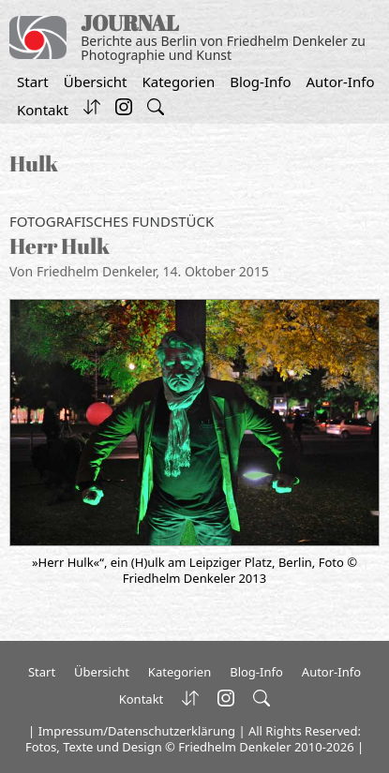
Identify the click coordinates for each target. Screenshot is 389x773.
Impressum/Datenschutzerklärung (136, 730)
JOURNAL (130, 22)
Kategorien (178, 81)
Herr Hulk (59, 245)
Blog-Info (260, 81)
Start (33, 81)
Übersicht (95, 81)
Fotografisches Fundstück (111, 221)
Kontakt (42, 109)
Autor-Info (341, 81)
